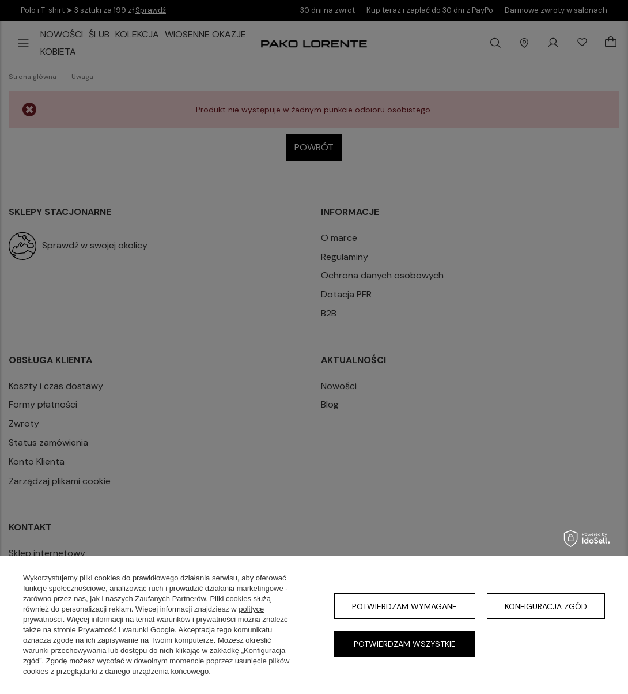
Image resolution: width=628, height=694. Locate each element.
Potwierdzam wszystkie (405, 644)
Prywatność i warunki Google (126, 629)
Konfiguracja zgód (546, 606)
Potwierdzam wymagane (404, 606)
